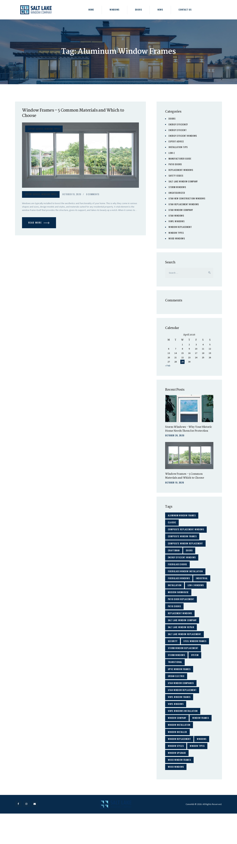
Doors (172, 118)
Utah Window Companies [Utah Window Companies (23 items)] (181, 698)
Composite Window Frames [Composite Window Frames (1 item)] (182, 541)
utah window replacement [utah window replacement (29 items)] (182, 705)
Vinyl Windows (176, 220)
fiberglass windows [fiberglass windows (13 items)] (179, 586)
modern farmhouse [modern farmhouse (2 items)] (178, 601)
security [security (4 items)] (173, 653)
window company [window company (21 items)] (177, 735)
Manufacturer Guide (180, 158)
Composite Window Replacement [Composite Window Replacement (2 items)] (186, 549)
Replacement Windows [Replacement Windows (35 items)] (180, 623)
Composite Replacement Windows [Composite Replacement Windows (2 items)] (186, 534)
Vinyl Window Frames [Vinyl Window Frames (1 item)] (179, 712)
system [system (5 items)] (196, 668)
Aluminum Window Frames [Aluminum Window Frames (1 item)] (182, 519)
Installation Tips (178, 147)
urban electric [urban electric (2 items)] (176, 690)
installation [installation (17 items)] (175, 593)
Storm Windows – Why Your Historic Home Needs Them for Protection (185, 430)
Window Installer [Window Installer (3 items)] (178, 757)
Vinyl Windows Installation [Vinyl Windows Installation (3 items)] (183, 727)
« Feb (167, 364)
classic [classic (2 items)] (172, 526)
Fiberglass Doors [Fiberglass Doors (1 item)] (177, 571)
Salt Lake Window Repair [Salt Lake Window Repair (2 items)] (181, 638)
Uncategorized (177, 192)
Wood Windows (177, 237)
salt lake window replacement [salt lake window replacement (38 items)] (185, 645)
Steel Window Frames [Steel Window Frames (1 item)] (196, 653)
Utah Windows (176, 215)
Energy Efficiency (178, 124)
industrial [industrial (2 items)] (203, 586)
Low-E (172, 152)
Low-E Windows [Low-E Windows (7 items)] (197, 593)
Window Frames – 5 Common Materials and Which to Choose (76, 113)
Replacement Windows (181, 169)
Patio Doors (175, 164)
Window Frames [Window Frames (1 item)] (176, 742)
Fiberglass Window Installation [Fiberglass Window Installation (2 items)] (186, 578)
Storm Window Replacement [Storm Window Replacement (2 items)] (183, 660)
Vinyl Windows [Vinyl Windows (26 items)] (176, 720)
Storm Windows (177, 186)
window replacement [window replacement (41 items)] (180, 765)
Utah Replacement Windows (184, 203)
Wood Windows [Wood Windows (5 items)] (176, 794)
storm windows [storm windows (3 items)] (177, 668)
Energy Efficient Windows (183, 135)
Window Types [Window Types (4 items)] (198, 772)
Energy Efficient (178, 130)
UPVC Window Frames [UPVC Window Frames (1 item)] (179, 683)
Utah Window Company (181, 209)
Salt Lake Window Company (183, 181)
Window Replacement (180, 226)
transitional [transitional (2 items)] (175, 675)
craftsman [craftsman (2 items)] (174, 556)
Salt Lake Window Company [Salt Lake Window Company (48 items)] (182, 630)
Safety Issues (176, 175)
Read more (36, 224)
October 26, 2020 (174, 439)
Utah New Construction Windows (187, 198)
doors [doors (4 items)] (190, 556)
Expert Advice (35, 129)
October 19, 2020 (72, 195)
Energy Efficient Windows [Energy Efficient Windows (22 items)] (182, 563)
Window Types (52, 129)
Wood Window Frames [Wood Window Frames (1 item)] (180, 787)
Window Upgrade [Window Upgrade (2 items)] (177, 779)
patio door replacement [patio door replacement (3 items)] (181, 608)
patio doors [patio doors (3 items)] (174, 616)
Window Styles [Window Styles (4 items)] (176, 772)
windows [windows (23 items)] (203, 765)
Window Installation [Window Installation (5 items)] (179, 750)
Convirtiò (190, 834)
